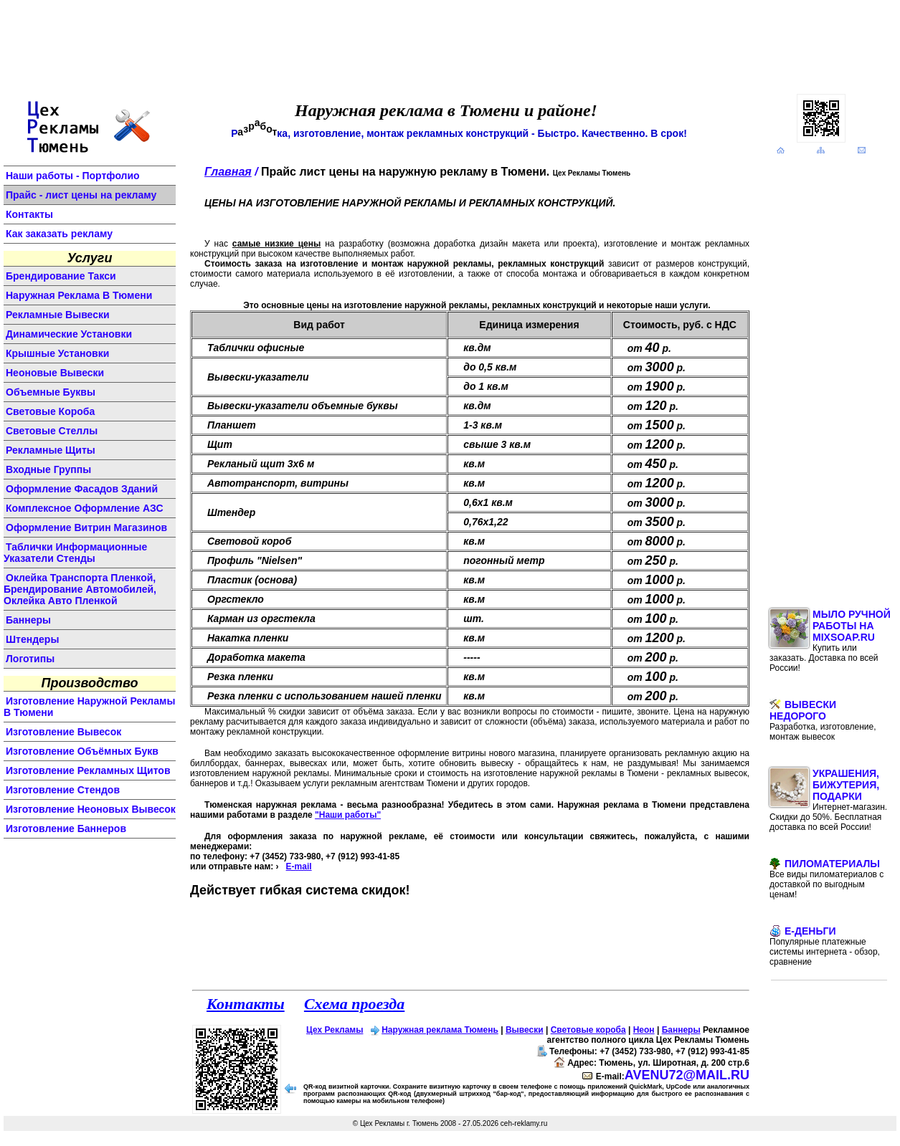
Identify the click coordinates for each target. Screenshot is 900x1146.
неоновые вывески (55, 372)
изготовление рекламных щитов (88, 770)
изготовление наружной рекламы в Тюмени (89, 706)
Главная (228, 172)
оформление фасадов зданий (82, 489)
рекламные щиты (50, 450)
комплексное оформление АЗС (85, 508)
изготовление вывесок (63, 731)
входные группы (48, 469)
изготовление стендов (63, 790)
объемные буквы (50, 392)
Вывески (525, 1030)
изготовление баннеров (66, 828)
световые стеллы (52, 430)
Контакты (29, 214)
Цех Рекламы (334, 1030)
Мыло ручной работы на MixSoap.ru (830, 640)
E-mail (299, 866)
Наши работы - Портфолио (73, 175)
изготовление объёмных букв (82, 751)
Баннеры (681, 1030)
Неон (644, 1030)
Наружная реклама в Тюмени (79, 295)
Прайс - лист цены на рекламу (81, 195)
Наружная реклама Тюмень (440, 1030)
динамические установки (69, 334)
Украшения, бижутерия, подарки (828, 800)
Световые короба (588, 1030)
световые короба (50, 411)
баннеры (28, 620)
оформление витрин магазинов (86, 527)
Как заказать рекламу (59, 233)
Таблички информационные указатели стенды (75, 552)
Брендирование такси (61, 276)
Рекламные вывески (58, 314)
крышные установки (57, 353)
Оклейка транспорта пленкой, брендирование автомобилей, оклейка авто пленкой (80, 589)
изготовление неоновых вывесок (91, 809)
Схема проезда (354, 1004)
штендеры (32, 639)
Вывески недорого (822, 720)
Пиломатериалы (826, 878)
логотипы (30, 658)
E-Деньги (824, 946)
